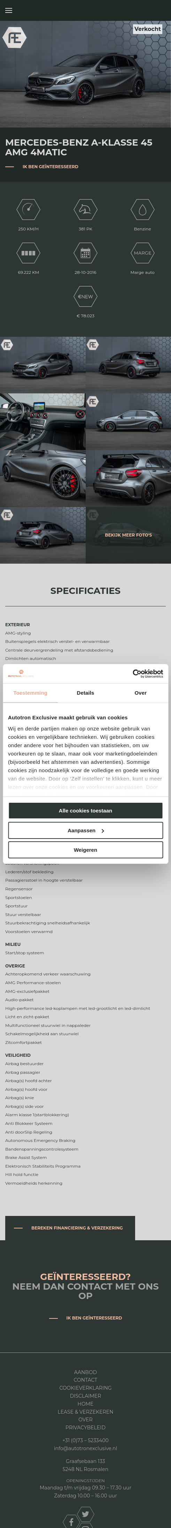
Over (85, 1419)
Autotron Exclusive (158, 10)
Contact (86, 1380)
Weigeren (85, 850)
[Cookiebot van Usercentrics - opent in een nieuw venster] (132, 673)
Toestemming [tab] (30, 693)
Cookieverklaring (85, 1388)
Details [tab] (85, 693)
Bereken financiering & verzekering (77, 1228)
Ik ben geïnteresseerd (50, 166)
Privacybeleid (85, 1427)
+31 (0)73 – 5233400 (85, 1440)
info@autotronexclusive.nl (85, 1448)
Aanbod (85, 1372)
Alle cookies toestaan (85, 811)
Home (86, 1404)
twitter (85, 1514)
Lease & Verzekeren (85, 1412)
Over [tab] (141, 693)
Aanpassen (86, 830)
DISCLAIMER (85, 1396)
